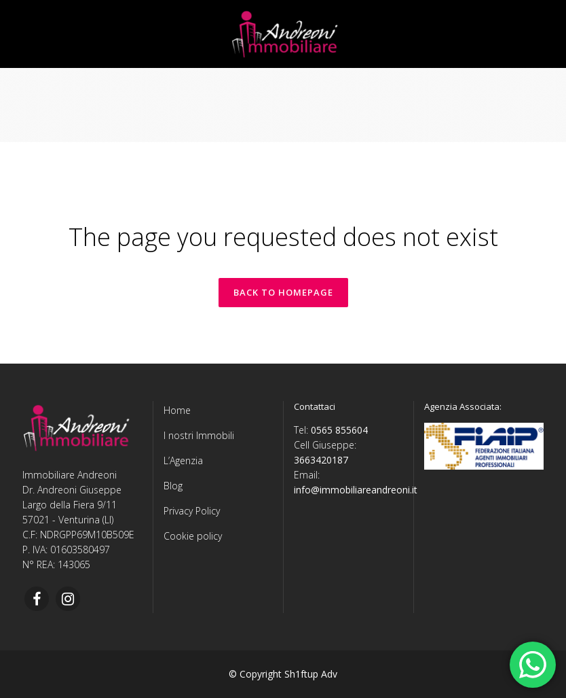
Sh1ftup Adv (310, 673)
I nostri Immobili (199, 435)
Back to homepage (283, 292)
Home (177, 410)
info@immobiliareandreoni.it (355, 489)
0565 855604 (339, 429)
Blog (173, 485)
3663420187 (321, 459)
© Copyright (255, 673)
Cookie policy (193, 535)
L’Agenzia (183, 460)
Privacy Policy (192, 510)
